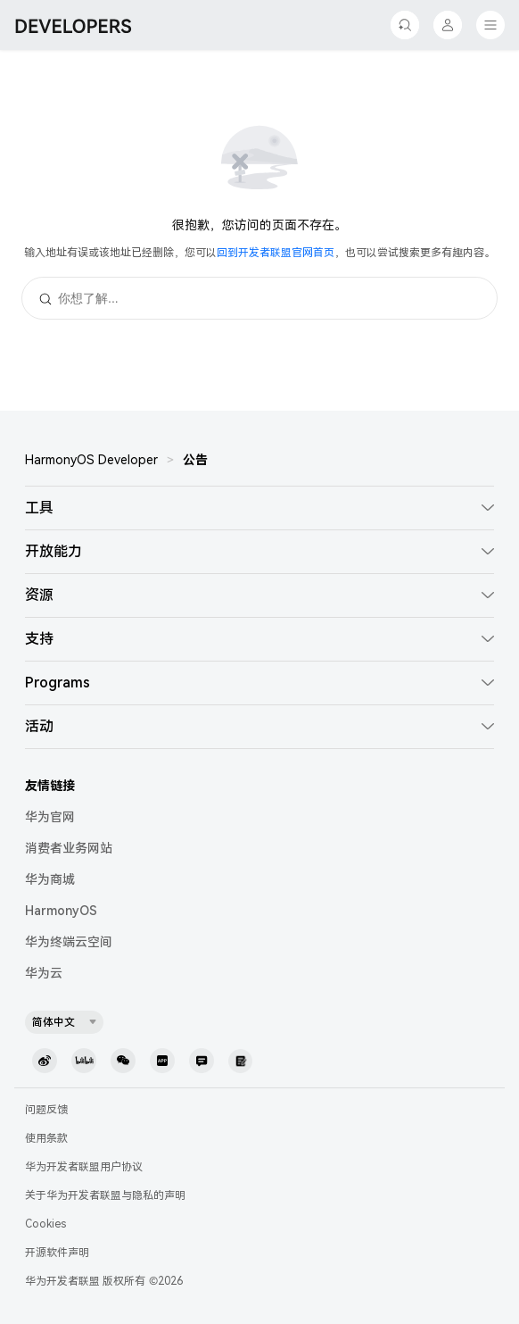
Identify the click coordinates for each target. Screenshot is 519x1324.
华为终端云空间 (68, 942)
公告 (195, 460)
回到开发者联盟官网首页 (275, 252)
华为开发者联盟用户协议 (84, 1167)
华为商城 (50, 879)
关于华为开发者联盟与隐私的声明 (105, 1195)
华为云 (43, 973)
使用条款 (46, 1138)
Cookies (45, 1224)
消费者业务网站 (68, 848)
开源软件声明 (57, 1252)
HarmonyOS (61, 910)
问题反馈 (46, 1109)
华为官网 (50, 817)
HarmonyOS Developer (91, 460)
